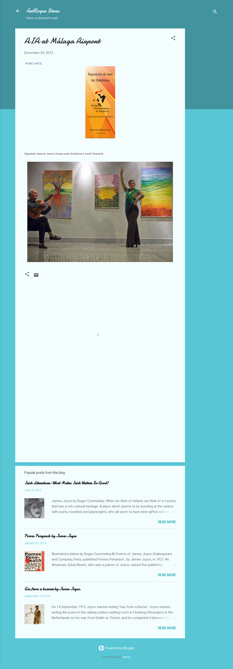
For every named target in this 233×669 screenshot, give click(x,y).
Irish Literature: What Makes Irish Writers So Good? (66, 483)
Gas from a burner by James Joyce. (52, 589)
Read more (167, 522)
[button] (173, 38)
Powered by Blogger (117, 648)
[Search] (215, 12)
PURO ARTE (33, 63)
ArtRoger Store (42, 11)
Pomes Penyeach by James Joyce (50, 536)
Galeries (126, 657)
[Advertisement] (203, 96)
